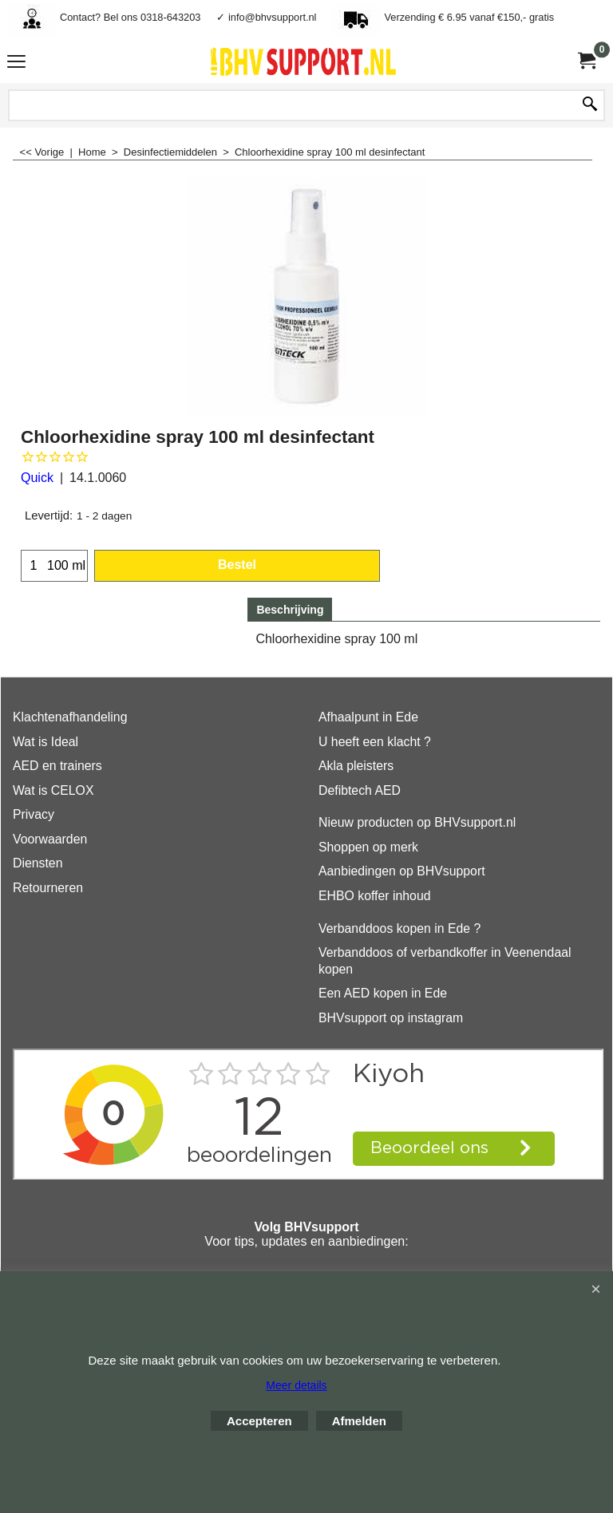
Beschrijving (289, 609)
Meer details (296, 1385)
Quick (37, 477)
